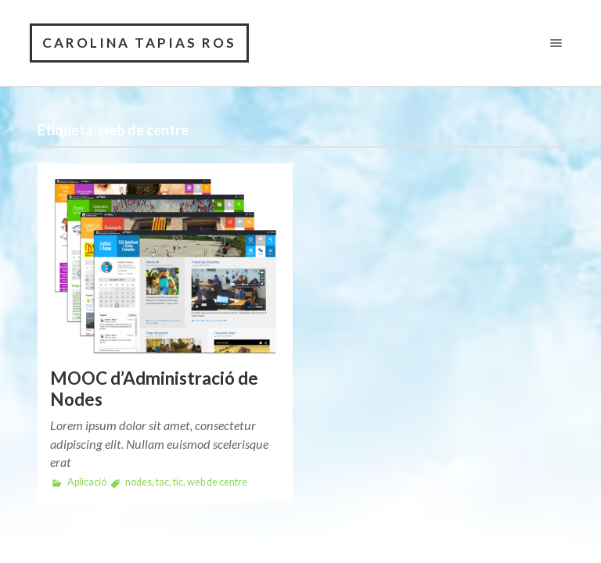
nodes (138, 482)
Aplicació (86, 482)
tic (178, 482)
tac (162, 482)
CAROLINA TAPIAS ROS (139, 42)
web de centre (217, 482)
